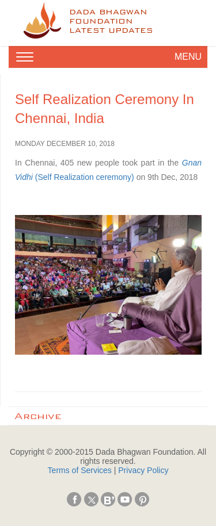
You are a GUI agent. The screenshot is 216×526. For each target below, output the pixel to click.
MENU (188, 57)
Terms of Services (80, 470)
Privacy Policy (143, 470)
